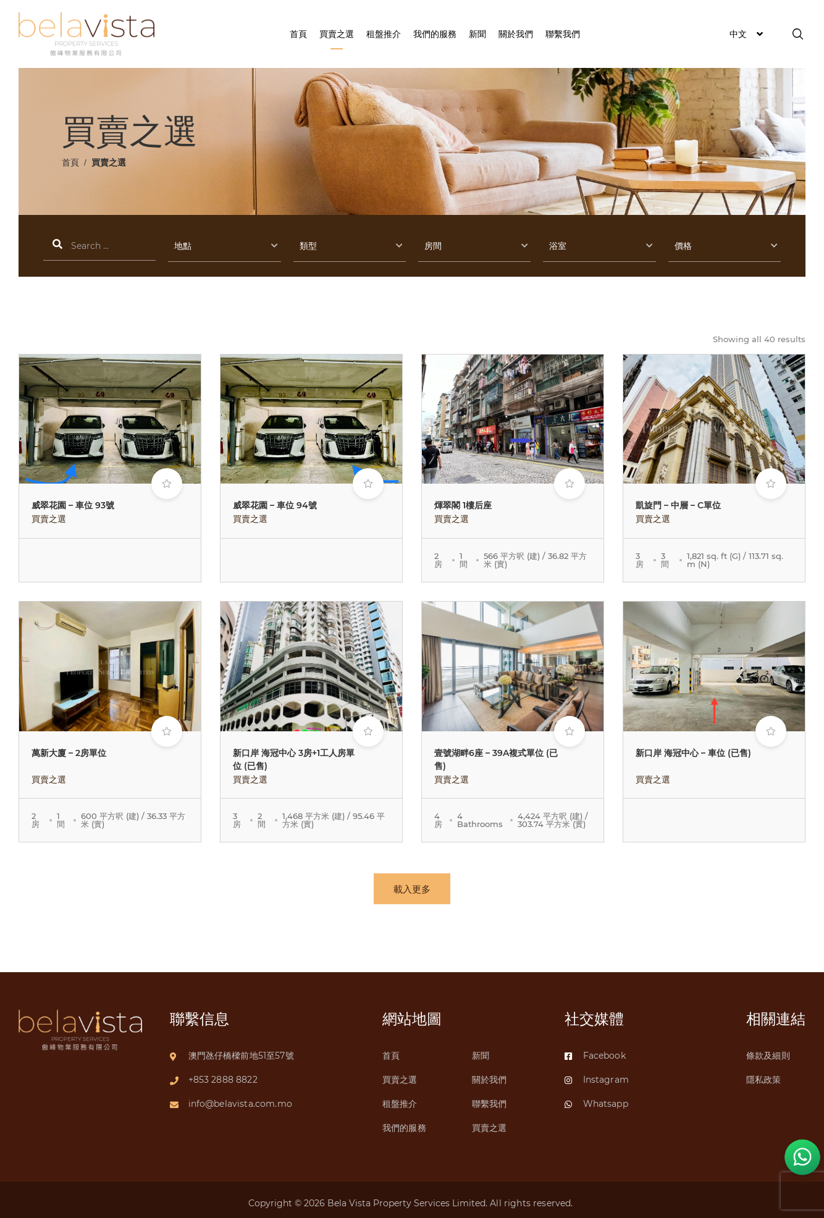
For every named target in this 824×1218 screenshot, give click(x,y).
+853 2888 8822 (223, 1073)
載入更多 (412, 889)
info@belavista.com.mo (240, 1097)
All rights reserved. (532, 1197)
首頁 (70, 162)
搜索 (99, 247)
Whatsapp (596, 1097)
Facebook (595, 1049)
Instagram (597, 1073)
